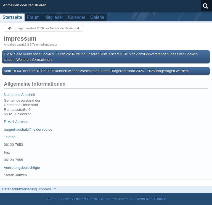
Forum (33, 17)
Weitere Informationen (34, 59)
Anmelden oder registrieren (24, 5)
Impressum (47, 189)
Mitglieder (53, 17)
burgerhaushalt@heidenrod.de (28, 129)
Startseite (12, 17)
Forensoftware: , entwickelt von (106, 199)
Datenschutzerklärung (19, 189)
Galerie (97, 17)
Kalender (76, 17)
